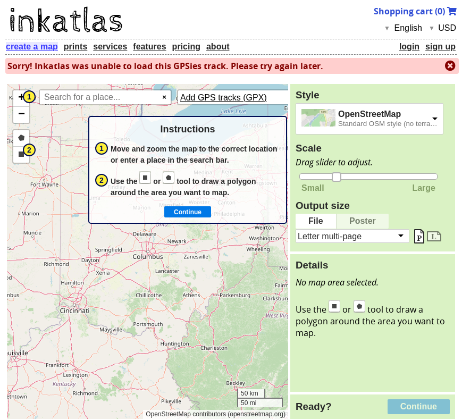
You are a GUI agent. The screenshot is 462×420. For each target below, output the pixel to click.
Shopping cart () (415, 11)
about (218, 46)
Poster (362, 220)
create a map (32, 46)
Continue (418, 406)
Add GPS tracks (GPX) (223, 97)
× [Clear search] (164, 97)
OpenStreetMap (369, 114)
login (409, 46)
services (110, 46)
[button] (21, 98)
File (315, 220)
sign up (440, 46)
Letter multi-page (330, 235)
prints (75, 46)
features (149, 46)
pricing (186, 46)
